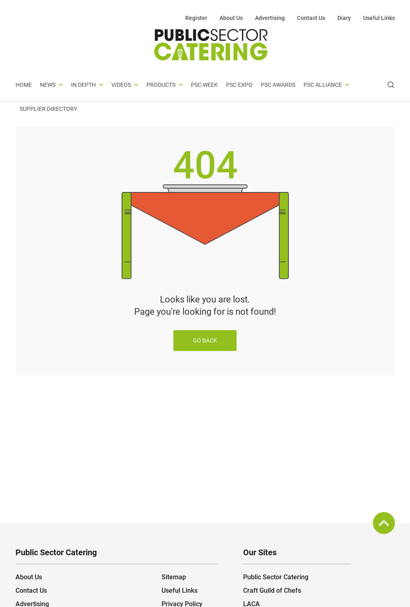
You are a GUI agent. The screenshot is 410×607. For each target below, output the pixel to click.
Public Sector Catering (275, 577)
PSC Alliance (323, 85)
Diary (344, 18)
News (47, 85)
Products (160, 85)
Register (196, 18)
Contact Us (311, 18)
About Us (231, 18)
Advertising (270, 18)
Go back (205, 340)
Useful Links (379, 18)
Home (24, 85)
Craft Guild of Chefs (272, 590)
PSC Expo (239, 85)
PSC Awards (278, 85)
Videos (121, 85)
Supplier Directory (48, 109)
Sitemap (174, 577)
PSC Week (204, 85)
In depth (83, 85)
